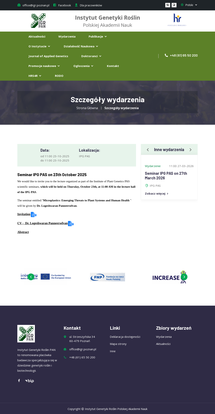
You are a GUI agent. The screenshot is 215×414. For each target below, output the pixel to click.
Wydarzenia (67, 36)
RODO (59, 76)
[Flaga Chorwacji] (177, 19)
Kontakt (113, 66)
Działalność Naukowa (81, 46)
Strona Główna (87, 108)
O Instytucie (40, 46)
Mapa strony (118, 344)
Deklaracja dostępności (125, 337)
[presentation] (148, 150)
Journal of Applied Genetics (48, 56)
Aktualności (37, 36)
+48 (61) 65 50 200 (181, 55)
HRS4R (35, 76)
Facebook (62, 5)
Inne (113, 351)
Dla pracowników (88, 5)
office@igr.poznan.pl (33, 5)
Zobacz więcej (157, 193)
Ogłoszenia (83, 66)
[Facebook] (21, 381)
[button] (167, 5)
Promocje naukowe (44, 66)
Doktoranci (91, 56)
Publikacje (98, 36)
